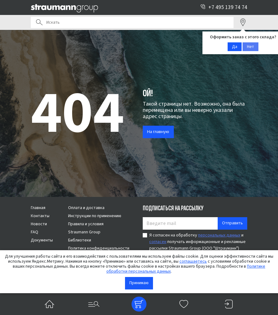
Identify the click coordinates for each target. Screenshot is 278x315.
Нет (250, 47)
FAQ (34, 232)
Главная (38, 208)
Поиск (39, 22)
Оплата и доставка (86, 208)
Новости (39, 224)
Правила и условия (86, 224)
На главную (158, 132)
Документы (42, 240)
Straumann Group (84, 232)
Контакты (40, 216)
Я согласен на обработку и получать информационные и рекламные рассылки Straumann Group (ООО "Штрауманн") (197, 241)
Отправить (232, 223)
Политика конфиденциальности (98, 248)
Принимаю (139, 283)
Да (234, 47)
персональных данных (219, 235)
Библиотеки (79, 240)
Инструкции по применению (94, 216)
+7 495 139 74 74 (223, 7)
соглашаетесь (193, 261)
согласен (157, 242)
